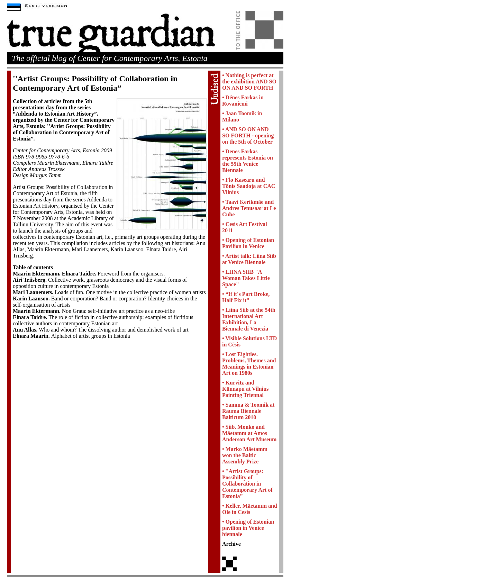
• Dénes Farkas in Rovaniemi (243, 100)
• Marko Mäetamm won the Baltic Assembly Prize (244, 455)
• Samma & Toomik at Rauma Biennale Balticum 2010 (248, 411)
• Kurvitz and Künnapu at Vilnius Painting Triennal (245, 389)
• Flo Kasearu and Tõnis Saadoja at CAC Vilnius (248, 186)
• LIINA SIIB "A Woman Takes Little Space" (246, 278)
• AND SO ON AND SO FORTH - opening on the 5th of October (248, 135)
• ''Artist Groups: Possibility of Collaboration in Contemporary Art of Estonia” (247, 483)
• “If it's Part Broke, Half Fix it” (246, 297)
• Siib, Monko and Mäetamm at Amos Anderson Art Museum (249, 433)
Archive (231, 544)
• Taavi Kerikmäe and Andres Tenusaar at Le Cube (249, 208)
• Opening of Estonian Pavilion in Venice (248, 243)
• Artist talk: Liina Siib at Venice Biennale (249, 259)
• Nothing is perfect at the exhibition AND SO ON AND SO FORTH (249, 81)
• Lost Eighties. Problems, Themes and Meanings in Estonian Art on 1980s (249, 363)
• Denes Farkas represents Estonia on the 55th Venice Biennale (247, 160)
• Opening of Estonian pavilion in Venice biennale (248, 528)
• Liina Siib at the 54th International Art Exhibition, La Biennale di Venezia (248, 319)
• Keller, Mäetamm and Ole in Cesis (249, 509)
